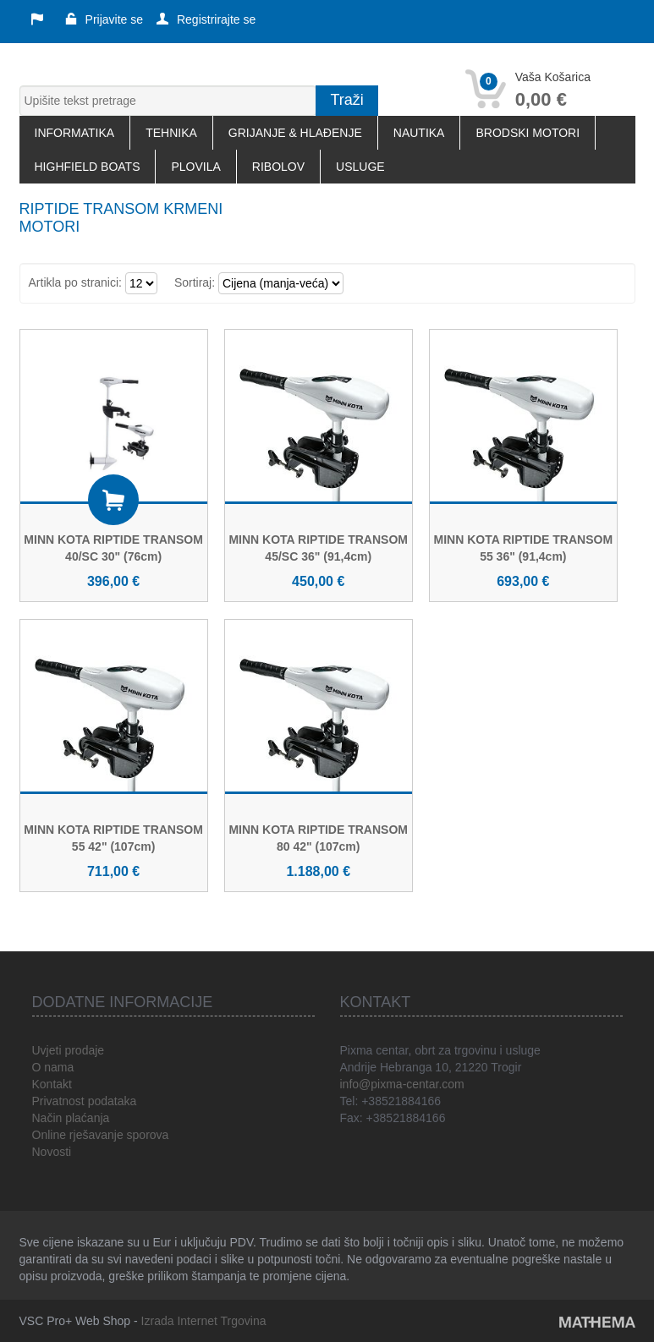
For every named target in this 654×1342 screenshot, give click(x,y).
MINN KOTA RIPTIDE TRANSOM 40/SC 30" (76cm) (113, 548)
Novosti (52, 1152)
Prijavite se (104, 19)
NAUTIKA (419, 133)
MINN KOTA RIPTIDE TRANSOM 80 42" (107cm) (318, 838)
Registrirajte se (206, 19)
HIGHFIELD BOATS (87, 166)
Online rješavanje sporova (100, 1135)
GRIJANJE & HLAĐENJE (295, 133)
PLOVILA (195, 166)
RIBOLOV (278, 166)
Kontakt (52, 1084)
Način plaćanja (71, 1118)
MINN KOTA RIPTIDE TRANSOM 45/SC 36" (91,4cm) (318, 548)
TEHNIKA (171, 133)
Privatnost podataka (84, 1101)
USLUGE (360, 166)
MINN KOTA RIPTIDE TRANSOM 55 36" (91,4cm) (523, 548)
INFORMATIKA (75, 133)
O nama (53, 1067)
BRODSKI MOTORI (527, 133)
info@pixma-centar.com (402, 1084)
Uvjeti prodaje (68, 1050)
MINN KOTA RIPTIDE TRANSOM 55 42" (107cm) (113, 838)
